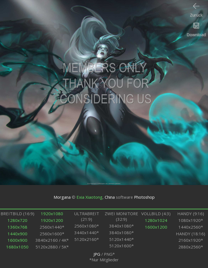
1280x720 (17, 220)
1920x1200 (52, 220)
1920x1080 (52, 213)
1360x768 (17, 227)
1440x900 (17, 233)
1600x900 (17, 240)
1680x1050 (17, 247)
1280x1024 (156, 220)
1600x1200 (156, 227)
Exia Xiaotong (89, 197)
